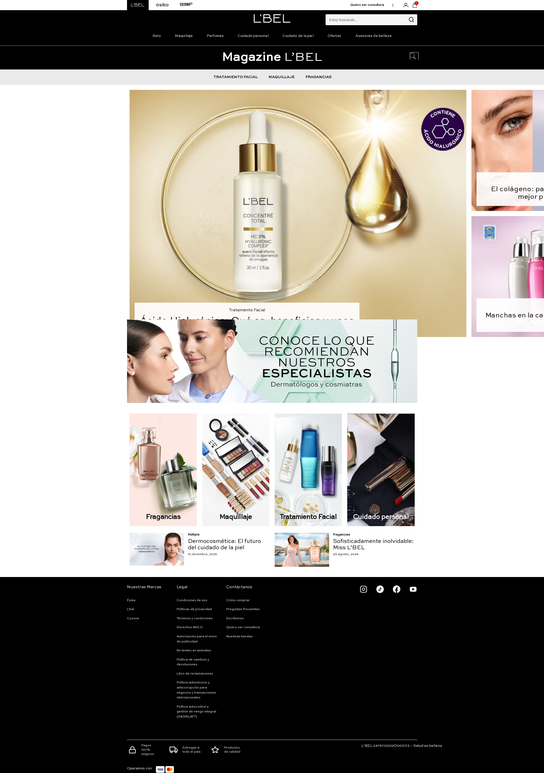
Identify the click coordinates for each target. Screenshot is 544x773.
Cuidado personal (253, 36)
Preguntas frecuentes (243, 609)
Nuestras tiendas (239, 636)
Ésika (131, 600)
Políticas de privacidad (194, 609)
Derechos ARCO (190, 627)
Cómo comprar (238, 600)
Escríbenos (235, 618)
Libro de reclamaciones (195, 673)
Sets (156, 36)
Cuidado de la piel (298, 36)
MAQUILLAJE (282, 77)
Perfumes (215, 36)
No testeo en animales (194, 650)
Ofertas (334, 36)
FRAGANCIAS (318, 77)
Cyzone (133, 618)
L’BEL (272, 57)
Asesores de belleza (373, 36)
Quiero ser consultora (367, 5)
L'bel (130, 609)
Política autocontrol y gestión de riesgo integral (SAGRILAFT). (196, 711)
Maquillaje (184, 36)
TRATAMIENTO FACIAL (235, 77)
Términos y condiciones (195, 618)
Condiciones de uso (192, 600)
